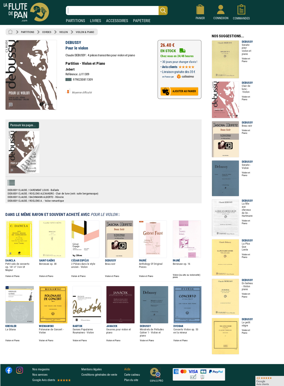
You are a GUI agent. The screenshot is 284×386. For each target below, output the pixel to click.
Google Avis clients (51, 380)
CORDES (46, 32)
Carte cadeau (132, 374)
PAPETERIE (141, 20)
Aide (127, 369)
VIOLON (63, 32)
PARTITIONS (75, 20)
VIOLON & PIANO (85, 32)
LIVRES (95, 20)
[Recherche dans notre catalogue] (117, 10)
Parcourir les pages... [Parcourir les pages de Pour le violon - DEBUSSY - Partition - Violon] (23, 125)
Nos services (39, 374)
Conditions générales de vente (101, 374)
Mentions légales (91, 369)
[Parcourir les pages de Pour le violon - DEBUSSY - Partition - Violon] (40, 172)
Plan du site (131, 380)
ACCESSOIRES (117, 20)
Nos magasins (41, 369)
